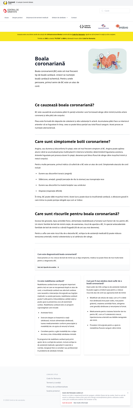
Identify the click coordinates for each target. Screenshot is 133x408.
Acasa (7, 18)
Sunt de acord (67, 403)
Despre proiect (17, 18)
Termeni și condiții (54, 382)
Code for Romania (54, 378)
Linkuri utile (52, 374)
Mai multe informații (81, 403)
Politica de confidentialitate (57, 387)
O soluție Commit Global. (24, 2)
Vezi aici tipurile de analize (48, 267)
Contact (74, 18)
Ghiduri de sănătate (59, 18)
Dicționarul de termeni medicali (37, 18)
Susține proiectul (53, 391)
